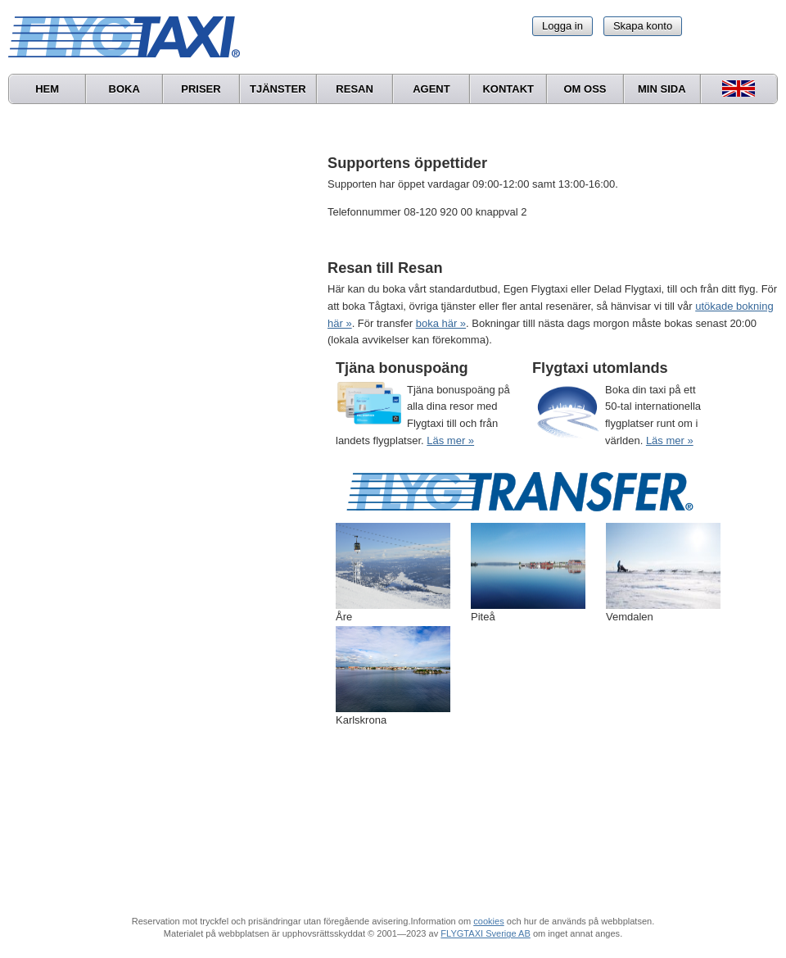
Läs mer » (450, 440)
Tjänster (278, 89)
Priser (200, 89)
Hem (47, 89)
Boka (124, 89)
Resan (354, 89)
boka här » (441, 323)
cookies (488, 921)
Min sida (662, 89)
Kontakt (508, 89)
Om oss (584, 89)
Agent (431, 89)
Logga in (562, 26)
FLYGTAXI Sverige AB (485, 933)
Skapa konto (642, 26)
